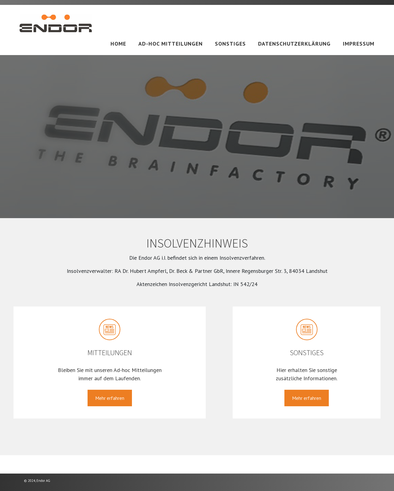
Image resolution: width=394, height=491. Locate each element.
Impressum (358, 43)
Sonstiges (230, 43)
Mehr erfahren (109, 398)
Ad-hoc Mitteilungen (170, 43)
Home (118, 43)
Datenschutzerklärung (294, 43)
